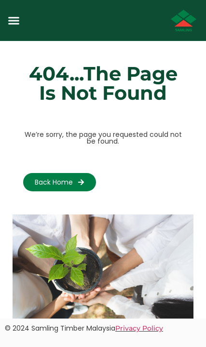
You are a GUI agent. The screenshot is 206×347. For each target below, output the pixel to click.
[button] (14, 21)
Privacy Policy (139, 328)
